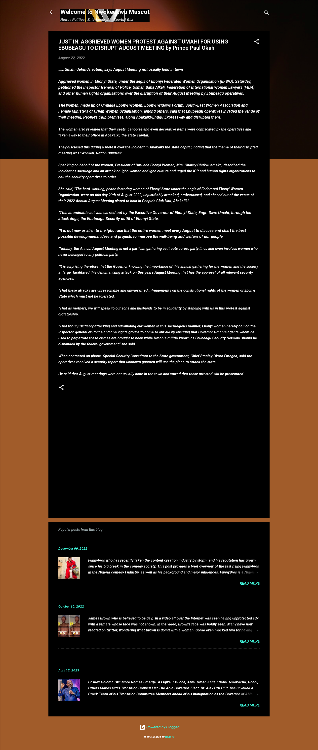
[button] (257, 42)
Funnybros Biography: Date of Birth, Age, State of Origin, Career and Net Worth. (139, 540)
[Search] (267, 13)
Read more (250, 583)
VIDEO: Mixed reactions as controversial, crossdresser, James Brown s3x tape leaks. (144, 598)
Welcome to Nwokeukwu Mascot (105, 11)
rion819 (169, 737)
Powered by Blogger (159, 727)
